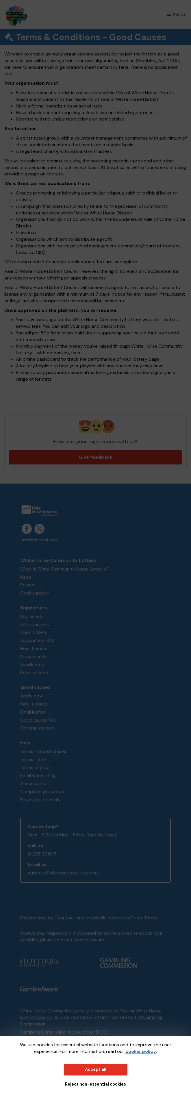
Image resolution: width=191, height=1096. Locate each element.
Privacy (28, 585)
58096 (102, 1032)
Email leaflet (32, 712)
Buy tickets (32, 616)
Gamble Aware (89, 940)
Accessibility (33, 783)
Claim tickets (33, 632)
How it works (33, 648)
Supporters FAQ (37, 640)
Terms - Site (33, 759)
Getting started (37, 728)
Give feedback (95, 457)
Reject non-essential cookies (95, 1084)
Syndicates (32, 665)
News (25, 577)
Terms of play (34, 767)
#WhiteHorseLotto (40, 540)
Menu (176, 14)
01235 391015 (42, 854)
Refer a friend (34, 673)
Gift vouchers (34, 624)
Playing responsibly (40, 800)
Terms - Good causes (43, 751)
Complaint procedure (43, 791)
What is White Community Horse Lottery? (64, 569)
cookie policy (140, 1051)
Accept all (95, 1069)
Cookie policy (34, 593)
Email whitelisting (38, 775)
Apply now (31, 696)
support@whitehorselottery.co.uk (64, 873)
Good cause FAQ (38, 720)
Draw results (33, 656)
